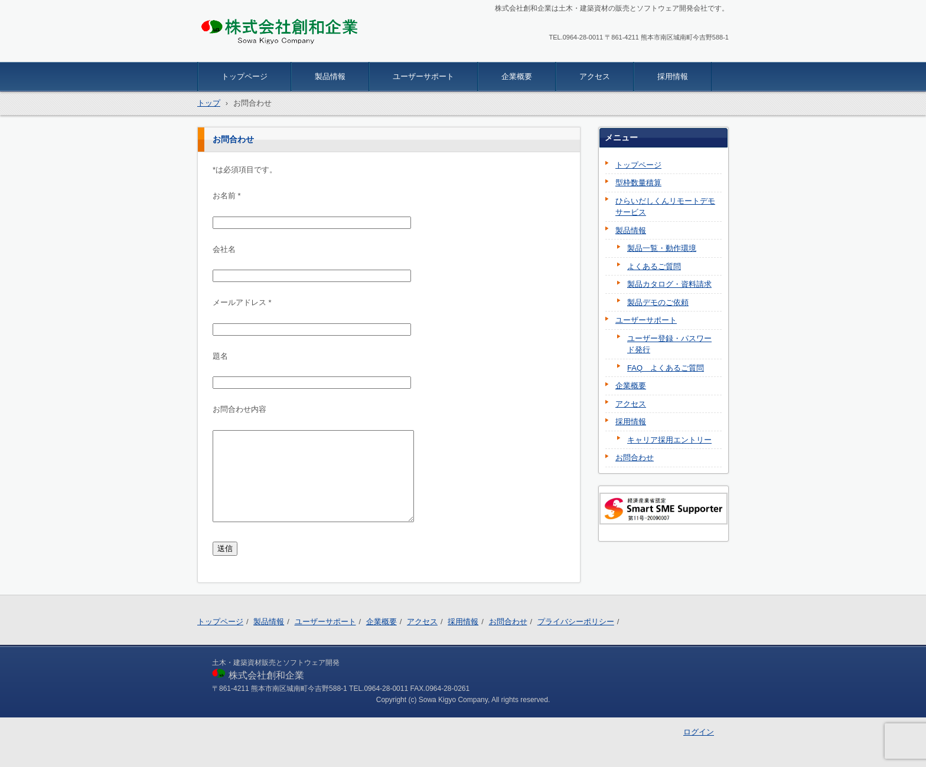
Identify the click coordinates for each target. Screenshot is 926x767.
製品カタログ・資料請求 (669, 284)
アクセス (594, 76)
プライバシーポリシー (575, 621)
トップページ (244, 76)
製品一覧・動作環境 (661, 248)
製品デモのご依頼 (658, 302)
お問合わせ (634, 457)
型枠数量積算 (638, 182)
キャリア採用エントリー (669, 439)
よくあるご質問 (654, 266)
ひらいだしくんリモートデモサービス (665, 206)
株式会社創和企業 (242, 54)
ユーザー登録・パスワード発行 (669, 344)
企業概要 (516, 76)
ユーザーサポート (423, 76)
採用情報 (672, 76)
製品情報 (330, 76)
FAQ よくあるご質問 (665, 367)
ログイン (698, 731)
